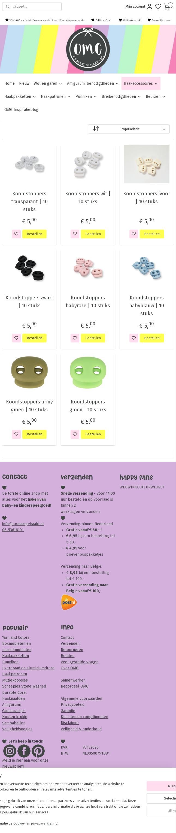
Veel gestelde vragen (79, 662)
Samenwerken (73, 680)
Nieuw (24, 83)
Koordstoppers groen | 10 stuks (87, 406)
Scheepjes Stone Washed (24, 686)
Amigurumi (11, 704)
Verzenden (70, 643)
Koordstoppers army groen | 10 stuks (29, 406)
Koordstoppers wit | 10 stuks (88, 198)
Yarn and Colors (15, 637)
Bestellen (34, 234)
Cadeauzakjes (14, 711)
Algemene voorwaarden (81, 698)
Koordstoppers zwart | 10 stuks (29, 302)
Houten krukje (14, 717)
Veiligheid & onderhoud (81, 729)
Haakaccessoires (141, 83)
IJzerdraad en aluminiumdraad (28, 668)
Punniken (86, 96)
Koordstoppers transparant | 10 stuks (29, 201)
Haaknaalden (13, 698)
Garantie (68, 711)
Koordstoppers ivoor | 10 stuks (146, 198)
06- (5, 530)
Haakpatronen (56, 96)
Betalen (67, 655)
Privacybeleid (72, 704)
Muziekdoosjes (15, 680)
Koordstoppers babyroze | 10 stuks (88, 302)
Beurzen (156, 96)
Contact (67, 637)
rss (119, 823)
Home (9, 83)
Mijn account (139, 6)
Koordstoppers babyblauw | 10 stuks (146, 306)
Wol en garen (48, 83)
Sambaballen (13, 723)
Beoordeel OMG (75, 686)
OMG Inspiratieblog (21, 109)
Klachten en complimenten (84, 717)
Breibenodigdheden (121, 96)
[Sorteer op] (128, 129)
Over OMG (69, 668)
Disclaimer (70, 722)
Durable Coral (14, 692)
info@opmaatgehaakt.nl (23, 524)
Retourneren (72, 649)
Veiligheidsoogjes (17, 729)
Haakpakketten (20, 96)
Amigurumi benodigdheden (93, 83)
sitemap (108, 823)
